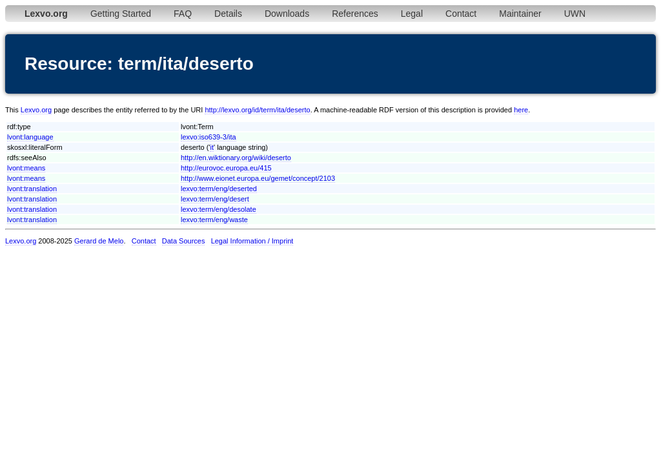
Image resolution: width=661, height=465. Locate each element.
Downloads (287, 13)
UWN (574, 13)
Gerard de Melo (98, 241)
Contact (460, 13)
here (521, 110)
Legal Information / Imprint (252, 241)
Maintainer (520, 13)
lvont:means (26, 168)
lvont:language (30, 137)
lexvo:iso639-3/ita (208, 137)
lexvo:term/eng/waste (214, 219)
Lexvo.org (36, 110)
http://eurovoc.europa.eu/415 (226, 168)
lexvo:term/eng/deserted (219, 188)
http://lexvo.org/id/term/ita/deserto (257, 110)
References (355, 13)
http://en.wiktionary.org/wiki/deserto (236, 157)
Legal (412, 13)
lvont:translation (32, 188)
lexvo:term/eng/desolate (218, 209)
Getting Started (120, 13)
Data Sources (183, 241)
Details (228, 13)
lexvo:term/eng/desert (215, 199)
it (212, 147)
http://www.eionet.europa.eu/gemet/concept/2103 (258, 178)
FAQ (183, 13)
